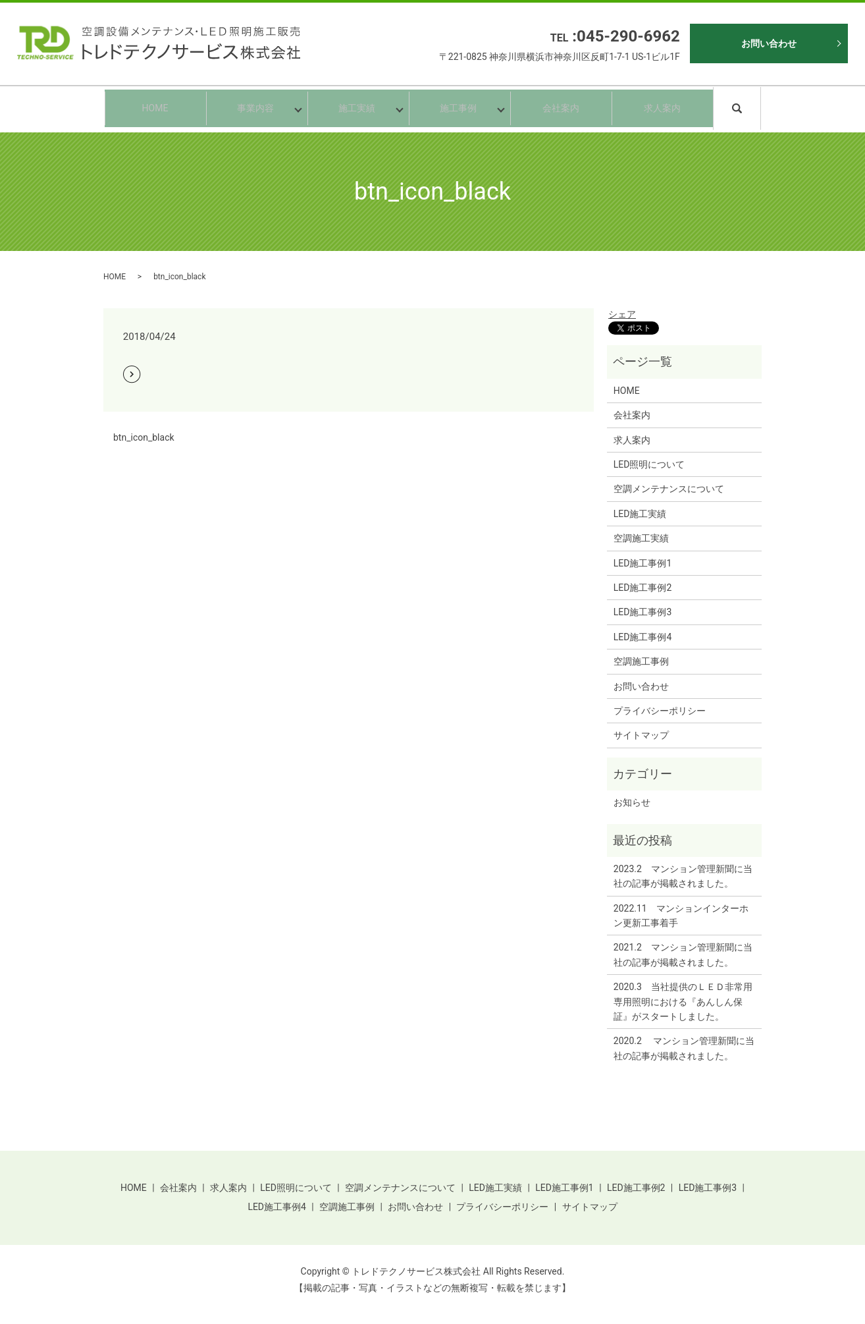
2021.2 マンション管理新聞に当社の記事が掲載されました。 (683, 954)
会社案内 (560, 108)
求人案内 (662, 108)
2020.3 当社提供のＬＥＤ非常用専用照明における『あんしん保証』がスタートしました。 (683, 1001)
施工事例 (456, 108)
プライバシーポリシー (660, 710)
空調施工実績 (641, 538)
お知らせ (632, 802)
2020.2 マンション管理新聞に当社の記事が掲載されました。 (684, 1048)
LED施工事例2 (643, 587)
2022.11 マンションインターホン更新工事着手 (681, 915)
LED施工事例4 (643, 637)
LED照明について (649, 464)
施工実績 (355, 108)
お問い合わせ (769, 43)
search (758, 107)
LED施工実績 (640, 514)
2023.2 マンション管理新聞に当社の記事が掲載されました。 (683, 876)
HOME (155, 108)
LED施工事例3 (643, 612)
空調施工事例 (641, 661)
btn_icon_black (143, 437)
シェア (622, 314)
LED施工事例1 (643, 563)
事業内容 (254, 108)
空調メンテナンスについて (669, 488)
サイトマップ (641, 735)
